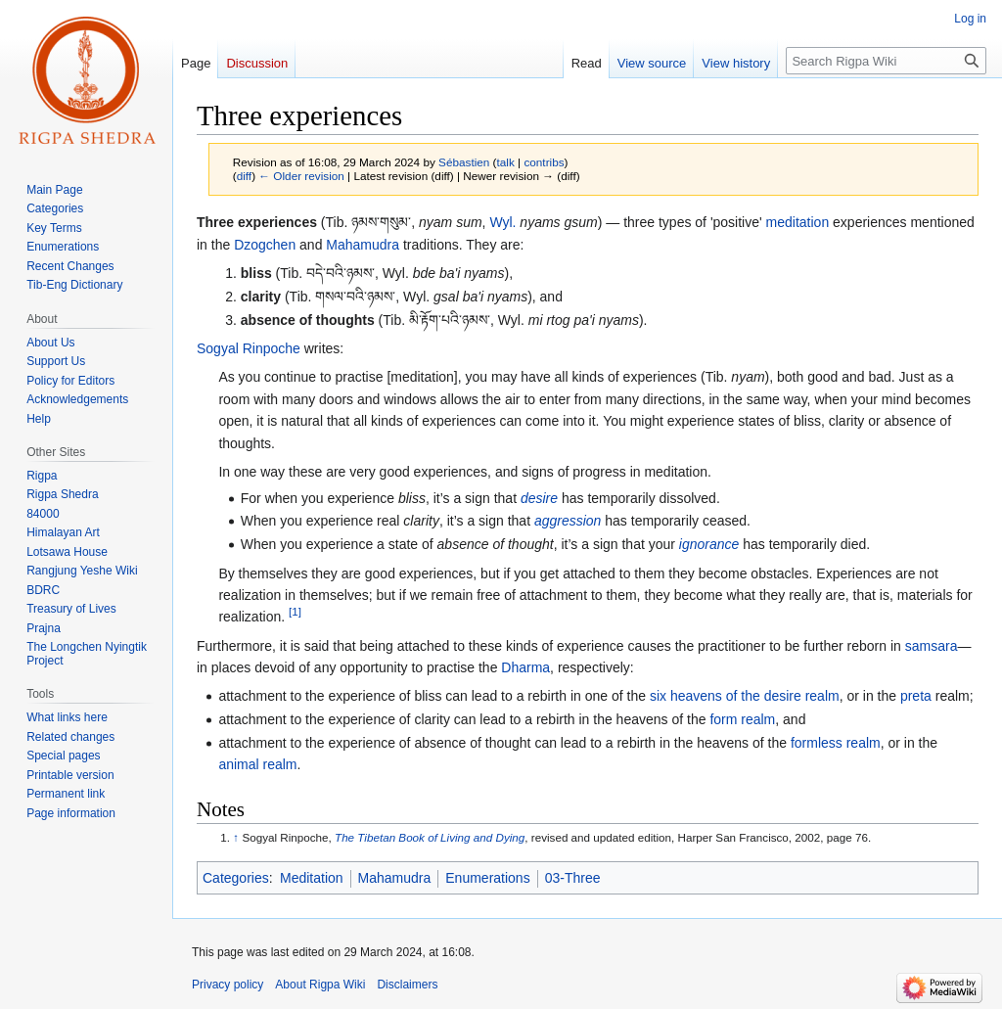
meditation (798, 222)
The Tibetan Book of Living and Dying (429, 837)
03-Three (573, 878)
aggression (568, 520)
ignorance (709, 544)
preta (916, 696)
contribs (544, 162)
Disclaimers (407, 984)
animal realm (257, 764)
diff (244, 175)
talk (506, 162)
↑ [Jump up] (236, 837)
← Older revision (301, 175)
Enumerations (487, 878)
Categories (236, 878)
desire (539, 498)
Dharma (525, 667)
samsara (931, 646)
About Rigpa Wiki (320, 984)
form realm (742, 719)
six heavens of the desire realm (745, 696)
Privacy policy (227, 984)
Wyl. (502, 222)
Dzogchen (265, 244)
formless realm (836, 743)
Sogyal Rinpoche (248, 348)
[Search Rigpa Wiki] (886, 60)
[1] (295, 612)
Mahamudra (362, 244)
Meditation (311, 878)
